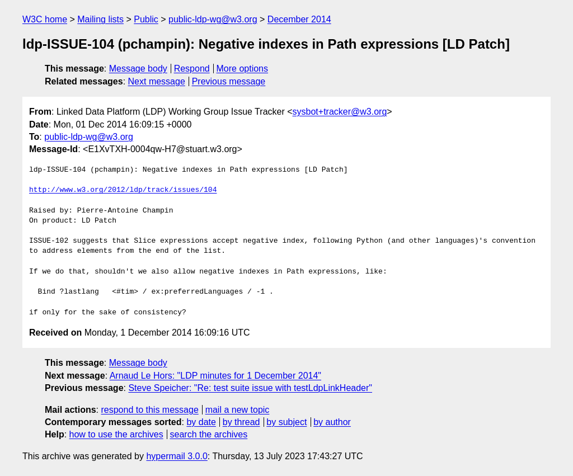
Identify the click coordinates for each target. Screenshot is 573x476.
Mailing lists (100, 19)
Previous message (229, 81)
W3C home (44, 19)
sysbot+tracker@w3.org (340, 111)
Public (146, 19)
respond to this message (149, 409)
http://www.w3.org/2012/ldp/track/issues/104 (123, 190)
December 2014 (299, 19)
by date (200, 422)
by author (332, 422)
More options (243, 68)
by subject (286, 422)
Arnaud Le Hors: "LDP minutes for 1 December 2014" (215, 375)
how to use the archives (116, 434)
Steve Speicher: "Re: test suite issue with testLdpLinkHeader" (250, 388)
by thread (241, 422)
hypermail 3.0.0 (176, 456)
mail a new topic (237, 409)
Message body (138, 68)
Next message (156, 81)
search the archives (209, 434)
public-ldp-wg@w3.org (212, 19)
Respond (192, 68)
